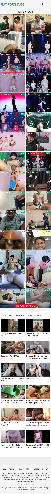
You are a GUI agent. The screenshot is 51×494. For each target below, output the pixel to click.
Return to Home (35, 315)
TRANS (11, 469)
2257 (18, 484)
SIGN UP (45, 469)
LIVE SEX (36, 469)
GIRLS (19, 469)
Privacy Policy (25, 484)
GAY (4, 469)
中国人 (27, 469)
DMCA (32, 484)
